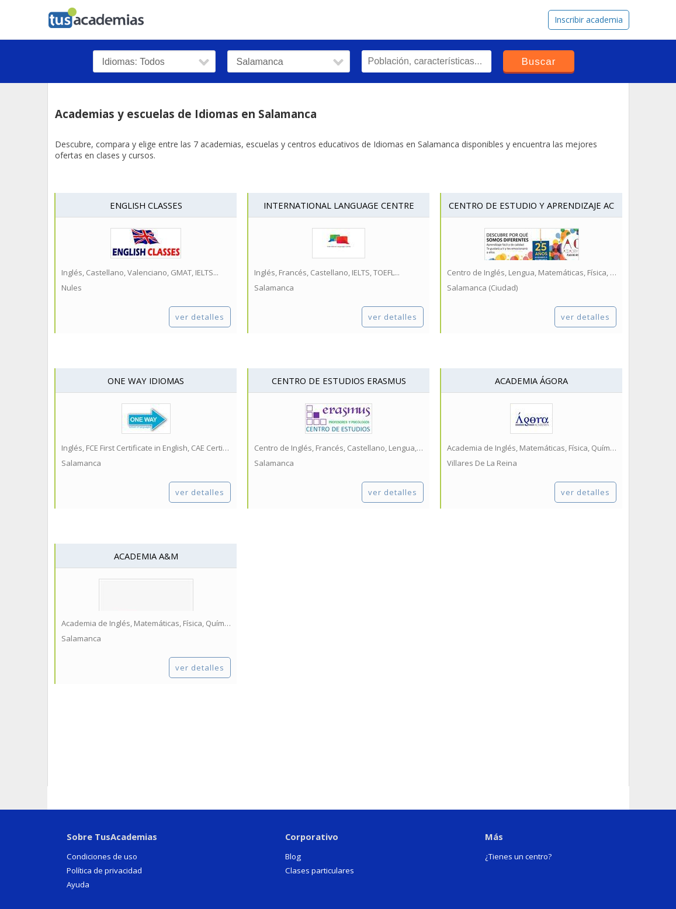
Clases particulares (319, 870)
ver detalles (199, 317)
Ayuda (78, 884)
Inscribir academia (588, 19)
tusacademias (103, 15)
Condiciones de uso (102, 856)
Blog (293, 856)
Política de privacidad (104, 870)
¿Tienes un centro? (518, 856)
